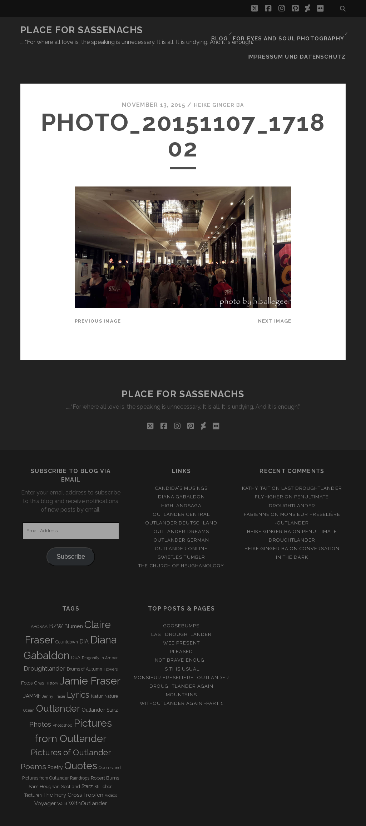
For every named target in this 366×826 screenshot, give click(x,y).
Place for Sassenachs (81, 30)
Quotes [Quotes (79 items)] (80, 742)
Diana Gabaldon (181, 474)
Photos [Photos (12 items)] (40, 701)
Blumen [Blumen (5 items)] (73, 603)
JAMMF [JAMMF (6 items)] (32, 673)
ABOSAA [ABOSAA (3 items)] (39, 603)
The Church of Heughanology (181, 543)
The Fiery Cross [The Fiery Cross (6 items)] (62, 772)
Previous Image (98, 298)
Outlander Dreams (181, 508)
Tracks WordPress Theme (152, 818)
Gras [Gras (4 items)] (39, 660)
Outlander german (181, 517)
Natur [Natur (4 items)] (97, 673)
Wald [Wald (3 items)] (62, 780)
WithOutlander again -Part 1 (181, 680)
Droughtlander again (181, 663)
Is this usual (181, 646)
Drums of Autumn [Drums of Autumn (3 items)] (84, 646)
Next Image (275, 298)
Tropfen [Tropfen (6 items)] (93, 772)
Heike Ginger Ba (219, 82)
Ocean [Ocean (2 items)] (29, 688)
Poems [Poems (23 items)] (33, 743)
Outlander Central (181, 491)
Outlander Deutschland (181, 500)
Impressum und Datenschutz (303, 39)
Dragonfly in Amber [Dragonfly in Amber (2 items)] (100, 635)
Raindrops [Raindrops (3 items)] (79, 755)
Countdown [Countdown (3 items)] (66, 619)
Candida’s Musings (181, 465)
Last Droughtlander (311, 465)
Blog (229, 30)
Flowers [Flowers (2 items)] (111, 646)
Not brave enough (181, 637)
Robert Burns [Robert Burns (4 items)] (105, 755)
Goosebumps (181, 603)
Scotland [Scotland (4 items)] (70, 763)
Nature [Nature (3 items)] (111, 673)
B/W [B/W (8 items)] (56, 603)
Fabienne (256, 491)
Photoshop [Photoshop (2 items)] (62, 702)
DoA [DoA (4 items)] (75, 634)
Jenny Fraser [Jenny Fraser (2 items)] (53, 673)
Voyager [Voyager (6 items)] (45, 780)
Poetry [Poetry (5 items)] (55, 744)
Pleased (181, 629)
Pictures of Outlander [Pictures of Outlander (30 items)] (71, 729)
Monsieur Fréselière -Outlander (181, 654)
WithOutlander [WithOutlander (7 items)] (88, 780)
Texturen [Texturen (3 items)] (33, 772)
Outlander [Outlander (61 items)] (58, 685)
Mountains (181, 672)
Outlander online (181, 525)
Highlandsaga (181, 483)
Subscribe (70, 534)
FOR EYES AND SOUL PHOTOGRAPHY (293, 30)
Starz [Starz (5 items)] (87, 763)
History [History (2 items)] (51, 660)
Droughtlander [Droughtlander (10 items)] (44, 645)
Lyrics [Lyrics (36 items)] (78, 672)
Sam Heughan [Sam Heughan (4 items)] (44, 763)
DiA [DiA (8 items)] (84, 618)
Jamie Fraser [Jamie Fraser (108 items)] (90, 658)
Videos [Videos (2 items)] (111, 772)
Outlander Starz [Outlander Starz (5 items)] (99, 687)
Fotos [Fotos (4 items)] (27, 660)
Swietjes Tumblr (181, 534)
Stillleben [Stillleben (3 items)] (103, 763)
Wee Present (181, 620)
